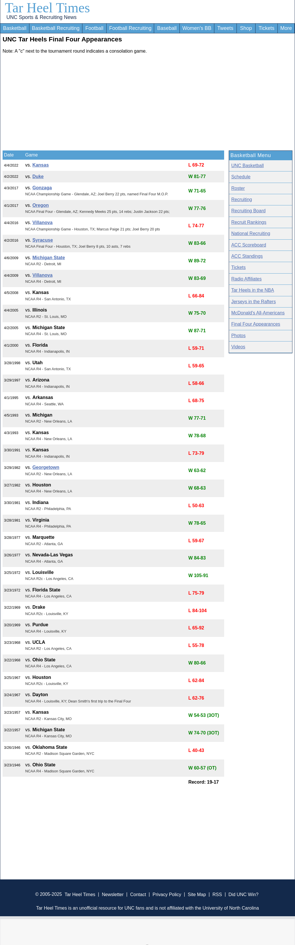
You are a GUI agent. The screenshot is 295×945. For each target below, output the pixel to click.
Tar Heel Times (47, 7)
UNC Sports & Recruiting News (41, 17)
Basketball (14, 28)
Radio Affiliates (246, 278)
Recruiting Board (248, 210)
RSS (217, 894)
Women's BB (196, 28)
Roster (238, 188)
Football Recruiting (130, 28)
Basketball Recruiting (56, 28)
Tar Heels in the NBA (252, 290)
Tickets (266, 28)
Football (94, 28)
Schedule (241, 176)
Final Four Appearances (255, 324)
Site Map (197, 894)
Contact (138, 894)
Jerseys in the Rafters (253, 301)
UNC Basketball (247, 165)
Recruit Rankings (248, 222)
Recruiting (241, 199)
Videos (238, 346)
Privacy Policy (166, 894)
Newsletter (113, 894)
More (286, 28)
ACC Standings (247, 256)
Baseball (167, 28)
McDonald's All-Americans (258, 312)
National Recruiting (250, 233)
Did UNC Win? (243, 894)
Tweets (225, 28)
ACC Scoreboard (248, 245)
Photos (238, 335)
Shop (246, 28)
